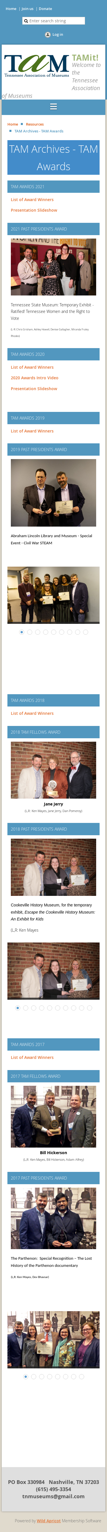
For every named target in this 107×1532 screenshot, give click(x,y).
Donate (45, 8)
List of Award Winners (32, 199)
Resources (35, 124)
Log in (58, 34)
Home (11, 8)
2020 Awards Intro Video (34, 377)
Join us (27, 8)
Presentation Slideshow (34, 210)
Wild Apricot (49, 1520)
